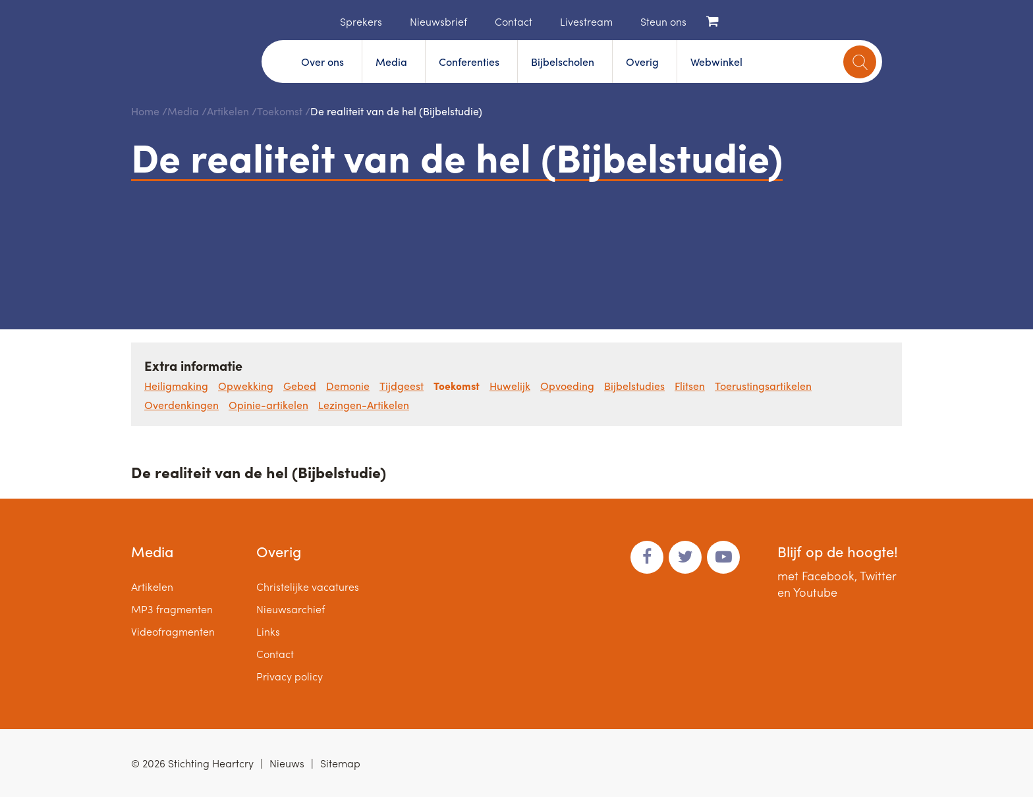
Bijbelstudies (634, 385)
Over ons (322, 61)
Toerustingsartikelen (763, 385)
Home (320, 20)
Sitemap (340, 763)
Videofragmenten (173, 631)
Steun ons (663, 21)
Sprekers (361, 21)
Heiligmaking (176, 385)
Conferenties (469, 61)
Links (268, 631)
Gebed (299, 385)
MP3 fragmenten (172, 609)
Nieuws (286, 763)
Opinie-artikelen (268, 404)
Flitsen (690, 385)
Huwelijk (509, 385)
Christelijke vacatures (307, 586)
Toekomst (279, 111)
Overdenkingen (181, 404)
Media (391, 61)
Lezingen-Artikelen (363, 404)
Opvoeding (567, 385)
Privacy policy (289, 676)
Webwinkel (716, 61)
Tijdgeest (401, 385)
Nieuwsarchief (290, 609)
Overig (642, 61)
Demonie (348, 385)
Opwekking (245, 385)
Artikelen (228, 111)
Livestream (586, 21)
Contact (513, 21)
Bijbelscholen (562, 61)
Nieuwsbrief (438, 21)
